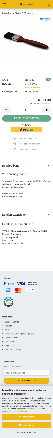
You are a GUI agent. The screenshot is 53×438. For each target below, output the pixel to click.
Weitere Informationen (26, 432)
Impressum (10, 346)
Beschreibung (10, 165)
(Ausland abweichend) (32, 87)
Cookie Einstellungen (14, 349)
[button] (6, 110)
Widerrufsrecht (11, 338)
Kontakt (8, 326)
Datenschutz (10, 342)
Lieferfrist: (7, 84)
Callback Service (12, 322)
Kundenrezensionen (14, 214)
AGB (7, 330)
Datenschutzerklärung (17, 411)
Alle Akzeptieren (26, 417)
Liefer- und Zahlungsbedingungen (19, 334)
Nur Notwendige (26, 425)
